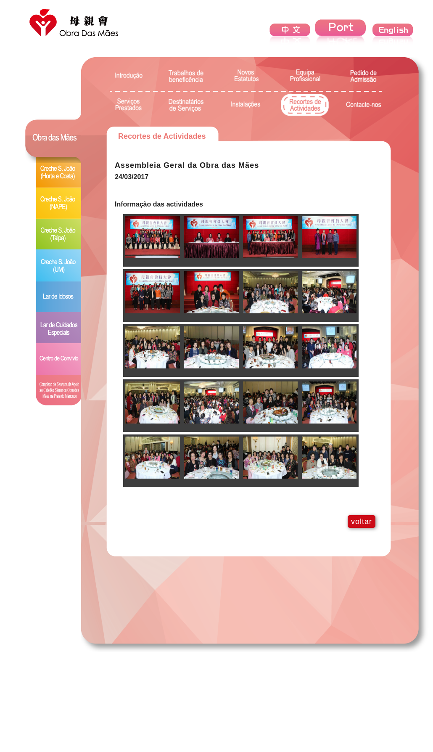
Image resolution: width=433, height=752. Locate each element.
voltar (361, 521)
